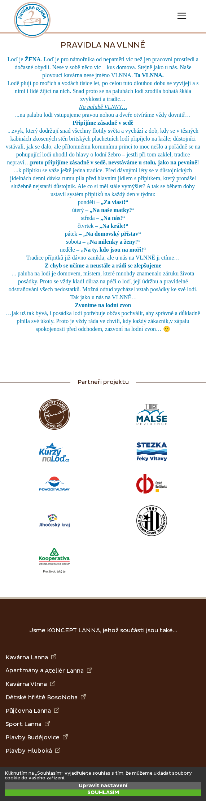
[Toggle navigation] (182, 16)
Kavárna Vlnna (30, 684)
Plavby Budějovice (36, 737)
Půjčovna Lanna (32, 711)
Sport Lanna (27, 724)
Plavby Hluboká (32, 751)
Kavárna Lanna (30, 657)
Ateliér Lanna (68, 671)
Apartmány (22, 670)
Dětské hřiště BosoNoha (45, 697)
